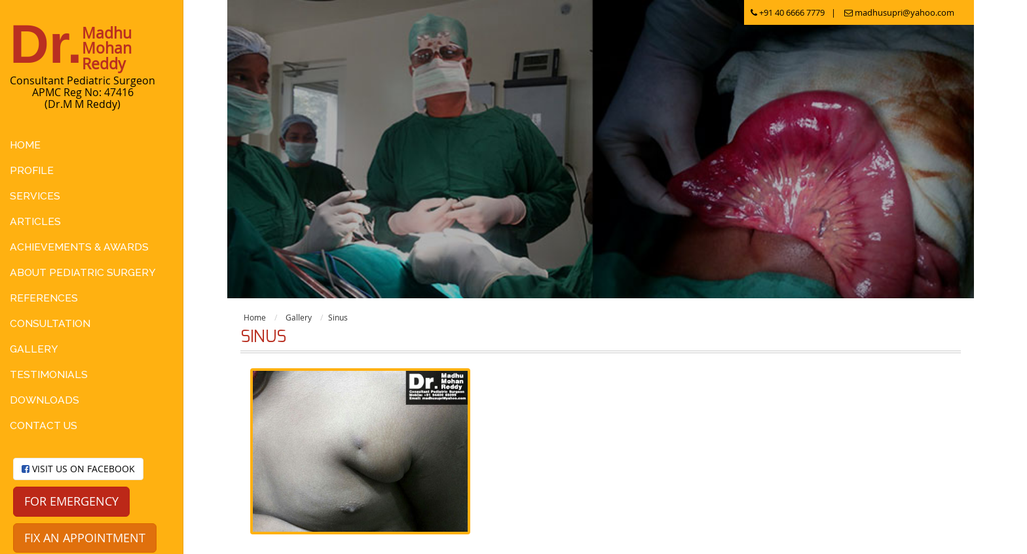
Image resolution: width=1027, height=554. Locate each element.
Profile (32, 170)
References (44, 298)
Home (25, 145)
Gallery (34, 349)
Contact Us (43, 425)
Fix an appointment (84, 537)
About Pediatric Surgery (82, 272)
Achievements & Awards (79, 247)
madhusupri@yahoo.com (899, 12)
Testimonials (49, 374)
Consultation (50, 323)
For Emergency (71, 501)
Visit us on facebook (78, 468)
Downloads (44, 400)
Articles (35, 221)
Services (35, 196)
